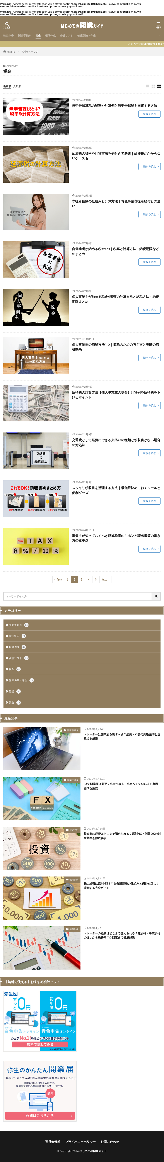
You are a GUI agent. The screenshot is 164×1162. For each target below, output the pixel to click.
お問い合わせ (110, 1142)
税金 (38, 35)
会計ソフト (66, 35)
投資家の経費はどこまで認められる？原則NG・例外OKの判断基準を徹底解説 (122, 836)
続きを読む (149, 113)
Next (104, 579)
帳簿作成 (50, 35)
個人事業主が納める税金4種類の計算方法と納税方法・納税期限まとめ (115, 299)
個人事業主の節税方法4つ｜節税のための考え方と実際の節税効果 (115, 346)
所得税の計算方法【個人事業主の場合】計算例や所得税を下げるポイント (116, 394)
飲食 (15, 702)
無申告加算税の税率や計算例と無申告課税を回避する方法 (114, 105)
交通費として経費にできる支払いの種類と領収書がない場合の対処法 (116, 442)
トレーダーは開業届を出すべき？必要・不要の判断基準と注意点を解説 (122, 736)
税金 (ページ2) (30, 51)
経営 (15, 691)
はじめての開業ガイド (93, 1151)
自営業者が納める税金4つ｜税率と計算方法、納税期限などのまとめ (115, 251)
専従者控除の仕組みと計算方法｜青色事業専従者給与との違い (116, 203)
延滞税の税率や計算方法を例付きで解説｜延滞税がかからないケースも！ (116, 155)
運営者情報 (52, 1142)
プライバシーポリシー (80, 1142)
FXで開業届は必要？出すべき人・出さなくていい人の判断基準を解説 (121, 786)
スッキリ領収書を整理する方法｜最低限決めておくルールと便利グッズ (116, 490)
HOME (11, 51)
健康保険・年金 (86, 35)
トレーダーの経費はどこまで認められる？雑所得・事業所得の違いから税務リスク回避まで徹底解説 (122, 935)
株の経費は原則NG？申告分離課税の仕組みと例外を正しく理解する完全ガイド (121, 886)
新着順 (7, 86)
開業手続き (24, 35)
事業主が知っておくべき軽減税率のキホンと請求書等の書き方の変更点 (116, 538)
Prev (59, 579)
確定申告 (8, 35)
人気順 (17, 86)
